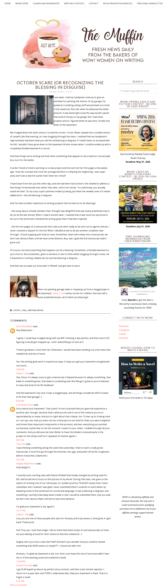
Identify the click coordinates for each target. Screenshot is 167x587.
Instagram (124, 330)
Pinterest (123, 337)
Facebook (124, 326)
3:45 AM (20, 369)
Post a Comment (18, 584)
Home (7, 3)
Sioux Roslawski (24, 326)
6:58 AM (20, 400)
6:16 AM (20, 581)
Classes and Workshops (46, 3)
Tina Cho (20, 443)
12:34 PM (20, 561)
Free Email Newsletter (150, 3)
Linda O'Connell (24, 565)
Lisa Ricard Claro (24, 404)
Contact (94, 3)
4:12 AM (20, 459)
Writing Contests (74, 3)
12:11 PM (20, 510)
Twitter (122, 333)
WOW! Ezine (21, 3)
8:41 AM (20, 440)
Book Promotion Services (117, 3)
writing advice (36, 310)
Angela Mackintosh (26, 463)
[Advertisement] (138, 447)
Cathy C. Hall (58, 293)
